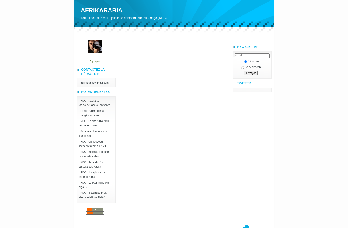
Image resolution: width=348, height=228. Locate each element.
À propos (94, 61)
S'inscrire (251, 61)
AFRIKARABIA (101, 10)
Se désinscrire (251, 67)
